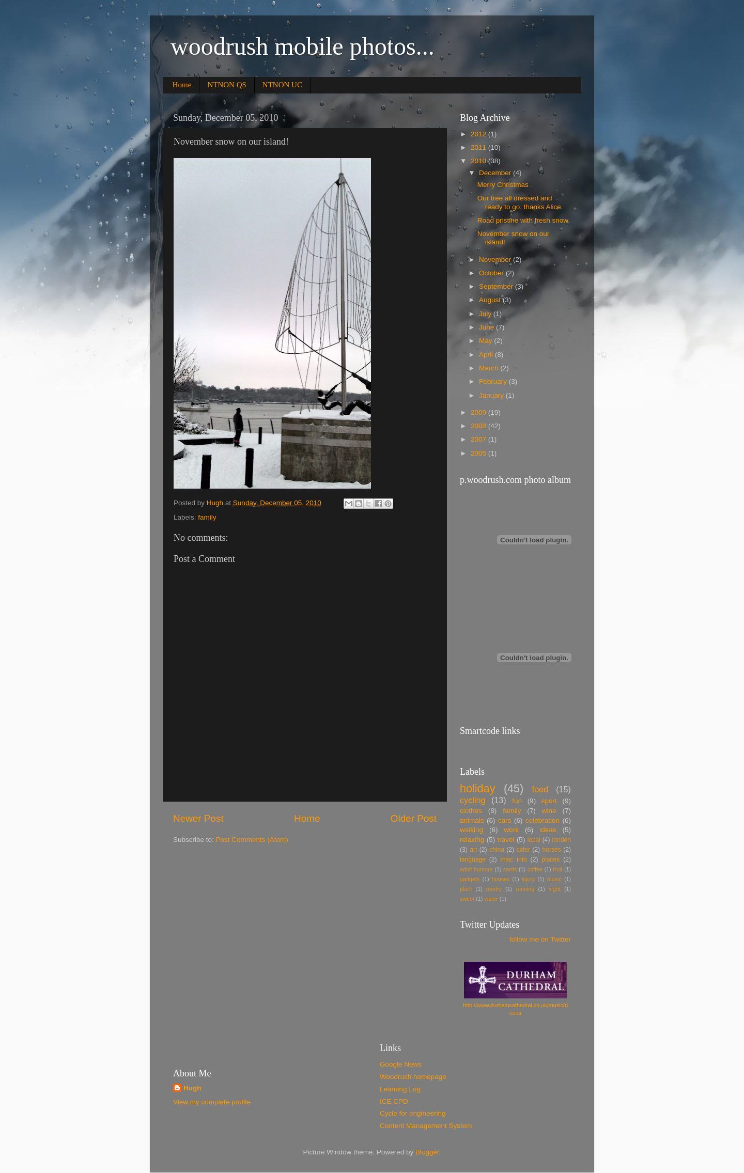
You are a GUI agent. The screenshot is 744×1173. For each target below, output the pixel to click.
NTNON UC (282, 85)
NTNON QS (226, 85)
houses (501, 879)
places (550, 859)
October (492, 273)
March (489, 368)
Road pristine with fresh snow (522, 220)
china (496, 849)
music (554, 879)
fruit (557, 869)
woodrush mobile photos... (303, 46)
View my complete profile (212, 1102)
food (540, 789)
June (487, 327)
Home (182, 85)
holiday (477, 788)
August (491, 300)
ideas (547, 830)
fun (517, 801)
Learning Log (400, 1089)
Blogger (427, 1152)
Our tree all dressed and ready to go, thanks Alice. (520, 202)
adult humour (476, 869)
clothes (471, 811)
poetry (494, 889)
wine (549, 811)
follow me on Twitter (540, 939)
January (492, 395)
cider (523, 849)
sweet (467, 899)
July (486, 314)
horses (551, 849)
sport (549, 801)
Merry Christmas (503, 185)
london (561, 839)
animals (472, 820)
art (473, 849)
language (473, 859)
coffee (535, 869)
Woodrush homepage (413, 1077)
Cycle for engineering (413, 1113)
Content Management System (426, 1126)
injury (528, 879)
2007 (479, 439)
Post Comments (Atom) (252, 839)
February (494, 381)
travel (506, 839)
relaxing (472, 839)
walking (471, 830)
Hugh (192, 1088)
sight (555, 889)
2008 (479, 426)
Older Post (414, 818)
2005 (479, 453)
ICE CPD (394, 1101)
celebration (542, 820)
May (486, 341)
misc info (513, 859)
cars (505, 820)
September (497, 286)
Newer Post (198, 818)
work (511, 830)
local (534, 839)
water (491, 899)
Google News (401, 1064)
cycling (472, 800)
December (496, 173)
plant (466, 889)
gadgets (469, 879)
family (207, 517)
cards (510, 869)
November (496, 259)
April (487, 354)
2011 (479, 147)
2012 (479, 134)
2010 (479, 161)
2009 (479, 412)
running (525, 889)
